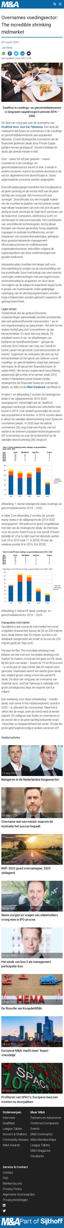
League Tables (12, 1128)
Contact (8, 1172)
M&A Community (41, 1134)
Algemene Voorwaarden (19, 1194)
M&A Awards (11, 1145)
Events (34, 1128)
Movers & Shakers (15, 1134)
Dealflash (9, 1123)
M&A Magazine (40, 1150)
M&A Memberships (43, 1139)
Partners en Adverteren (45, 1117)
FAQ (5, 1178)
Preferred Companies (44, 1123)
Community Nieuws (16, 1139)
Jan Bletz (6, 47)
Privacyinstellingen (15, 1200)
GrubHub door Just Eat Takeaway (22, 127)
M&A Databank (36, 387)
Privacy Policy (12, 1189)
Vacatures (37, 1156)
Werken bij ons (12, 1183)
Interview (9, 1117)
